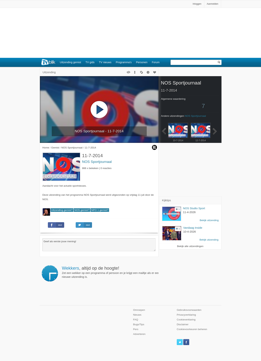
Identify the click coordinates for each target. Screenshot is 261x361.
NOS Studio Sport (194, 208)
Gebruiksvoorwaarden (189, 310)
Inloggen (197, 4)
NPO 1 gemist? (99, 210)
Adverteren (139, 334)
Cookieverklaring (186, 319)
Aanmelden (212, 4)
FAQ (135, 319)
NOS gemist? (81, 210)
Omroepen (139, 310)
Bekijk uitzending (209, 220)
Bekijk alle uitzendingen (190, 246)
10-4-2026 (189, 231)
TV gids (90, 62)
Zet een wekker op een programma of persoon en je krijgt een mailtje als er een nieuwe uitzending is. (111, 272)
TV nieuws (105, 62)
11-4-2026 (189, 212)
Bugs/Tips (138, 324)
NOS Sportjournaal (97, 162)
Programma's (124, 62)
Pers (135, 329)
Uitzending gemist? (62, 210)
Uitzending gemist (70, 62)
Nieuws (137, 314)
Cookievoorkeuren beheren (192, 329)
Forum (156, 62)
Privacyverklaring (186, 314)
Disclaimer (182, 324)
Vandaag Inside (192, 227)
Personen (141, 62)
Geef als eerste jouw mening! (99, 244)
